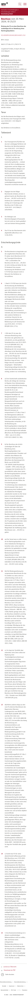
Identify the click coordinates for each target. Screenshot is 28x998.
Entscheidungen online (8, 12)
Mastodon (24, 990)
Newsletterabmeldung (20, 982)
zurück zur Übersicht (9, 967)
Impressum (12, 986)
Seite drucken (9, 974)
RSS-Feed (13, 990)
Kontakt (4, 986)
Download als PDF (9, 970)
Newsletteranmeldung (6, 982)
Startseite (4, 10)
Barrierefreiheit (5, 990)
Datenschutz (20, 986)
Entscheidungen (13, 10)
